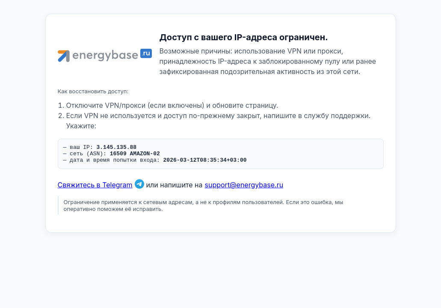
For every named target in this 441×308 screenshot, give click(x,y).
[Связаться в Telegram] (139, 188)
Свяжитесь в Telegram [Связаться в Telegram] (95, 188)
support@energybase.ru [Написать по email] (244, 188)
